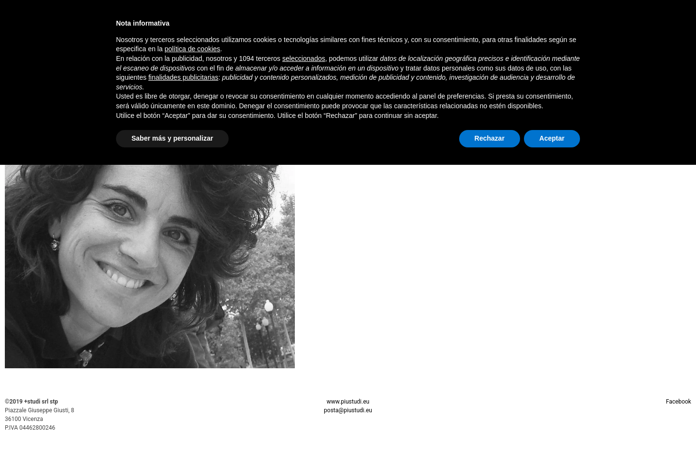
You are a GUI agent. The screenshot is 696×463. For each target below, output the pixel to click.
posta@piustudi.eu (348, 410)
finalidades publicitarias (183, 77)
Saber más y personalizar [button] (172, 138)
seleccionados (303, 58)
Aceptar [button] (552, 138)
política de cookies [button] (192, 49)
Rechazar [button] (490, 138)
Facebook (678, 401)
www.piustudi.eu (348, 401)
